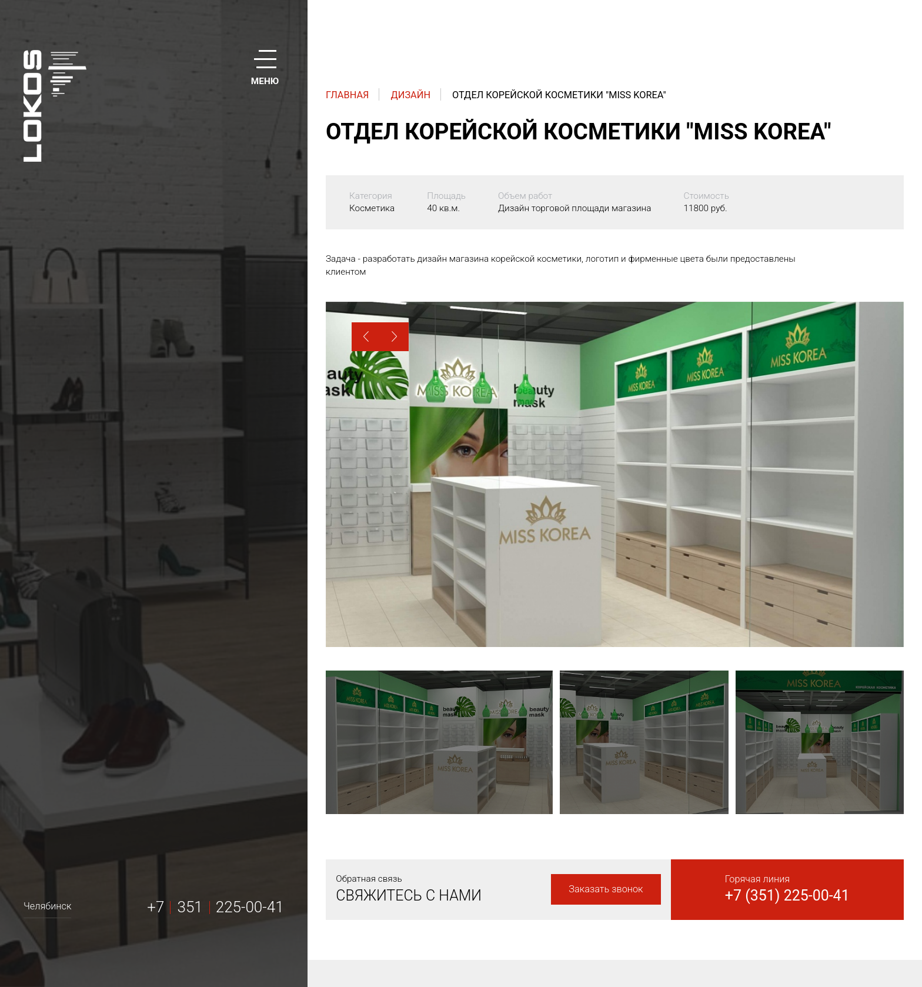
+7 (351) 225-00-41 (787, 895)
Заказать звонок (606, 889)
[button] (366, 336)
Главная (347, 95)
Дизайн (411, 95)
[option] (615, 474)
